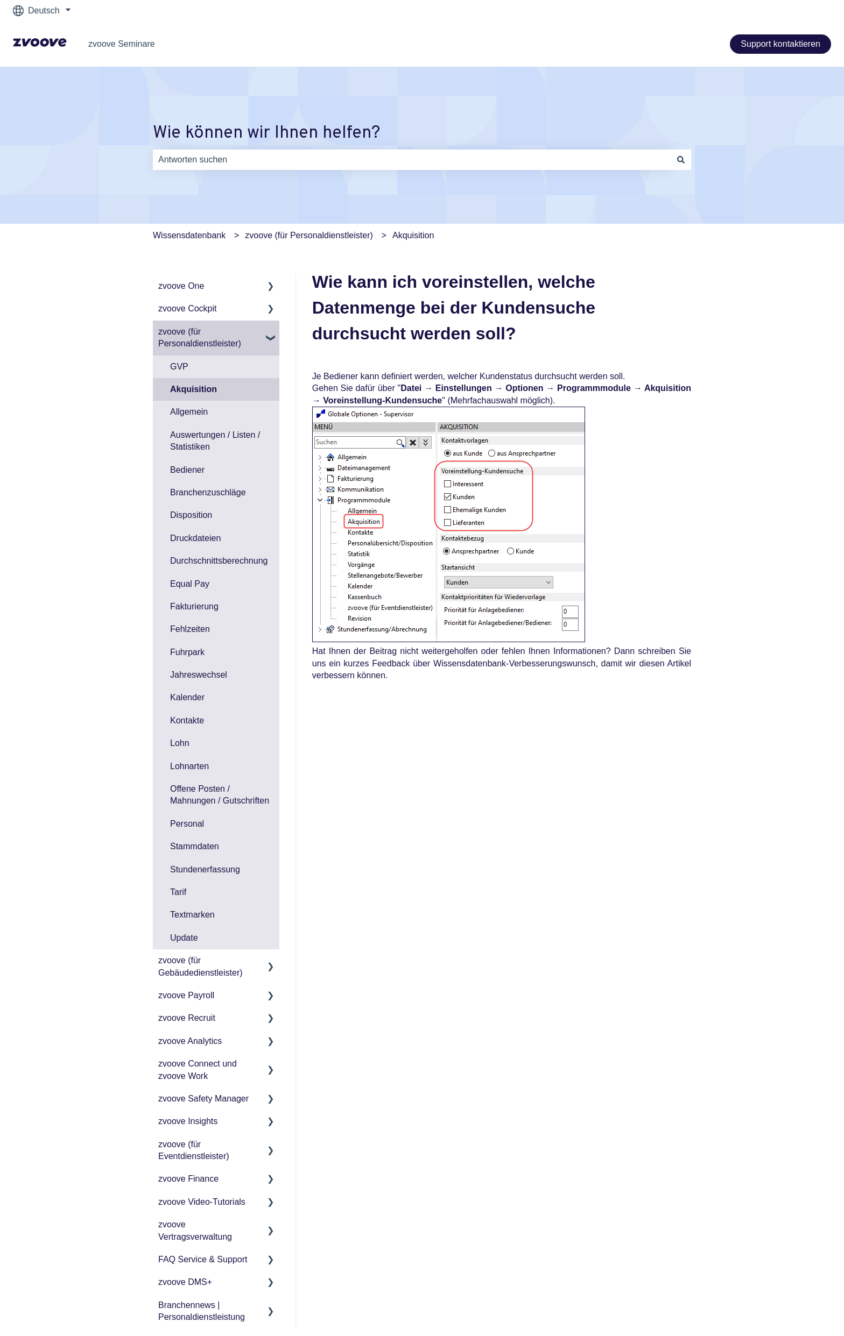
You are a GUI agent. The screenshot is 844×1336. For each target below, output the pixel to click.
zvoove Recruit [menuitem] (186, 1017)
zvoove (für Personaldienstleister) (308, 235)
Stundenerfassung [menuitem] (205, 869)
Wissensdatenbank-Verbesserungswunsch (514, 663)
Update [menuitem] (184, 937)
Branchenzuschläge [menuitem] (208, 492)
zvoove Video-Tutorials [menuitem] (201, 1201)
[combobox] (412, 160)
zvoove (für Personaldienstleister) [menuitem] (199, 337)
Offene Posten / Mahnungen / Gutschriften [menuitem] (219, 794)
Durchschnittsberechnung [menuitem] (219, 560)
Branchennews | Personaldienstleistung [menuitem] (201, 1311)
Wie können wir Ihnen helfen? (266, 133)
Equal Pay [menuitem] (189, 583)
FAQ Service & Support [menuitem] (202, 1259)
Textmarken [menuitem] (192, 914)
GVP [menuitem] (179, 366)
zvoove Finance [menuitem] (188, 1178)
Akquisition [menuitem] (193, 389)
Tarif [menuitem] (178, 892)
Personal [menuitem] (187, 823)
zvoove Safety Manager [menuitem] (203, 1098)
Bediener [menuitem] (187, 469)
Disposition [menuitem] (191, 515)
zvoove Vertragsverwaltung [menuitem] (195, 1230)
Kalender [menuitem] (187, 697)
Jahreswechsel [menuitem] (198, 674)
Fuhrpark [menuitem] (187, 652)
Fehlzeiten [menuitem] (190, 629)
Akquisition (413, 235)
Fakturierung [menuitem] (194, 606)
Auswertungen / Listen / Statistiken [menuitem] (215, 440)
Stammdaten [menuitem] (194, 846)
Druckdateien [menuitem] (195, 538)
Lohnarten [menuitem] (189, 766)
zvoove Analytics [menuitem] (190, 1041)
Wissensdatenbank (189, 235)
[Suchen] (681, 160)
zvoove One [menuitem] (181, 285)
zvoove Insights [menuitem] (187, 1121)
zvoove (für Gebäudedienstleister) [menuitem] (200, 966)
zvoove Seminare (121, 43)
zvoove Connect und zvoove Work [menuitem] (197, 1069)
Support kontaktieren (780, 43)
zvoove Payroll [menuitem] (186, 995)
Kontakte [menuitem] (187, 720)
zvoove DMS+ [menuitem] (185, 1282)
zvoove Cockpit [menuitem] (187, 308)
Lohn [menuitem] (179, 743)
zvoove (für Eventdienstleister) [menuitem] (193, 1150)
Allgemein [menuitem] (189, 411)
